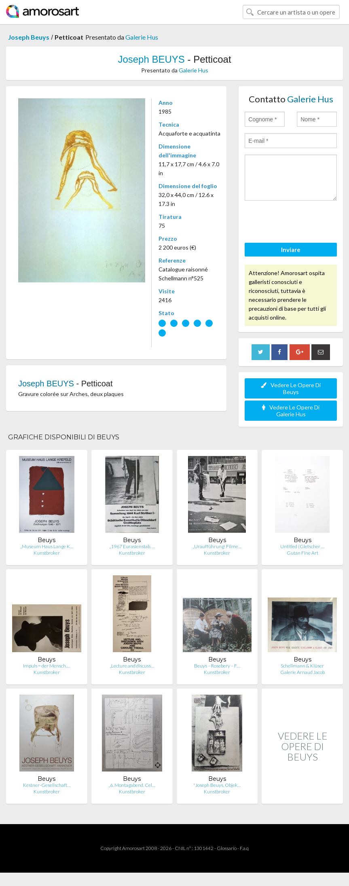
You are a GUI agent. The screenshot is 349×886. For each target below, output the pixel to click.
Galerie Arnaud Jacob (302, 672)
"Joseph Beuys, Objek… (217, 785)
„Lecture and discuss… (132, 666)
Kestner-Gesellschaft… (46, 785)
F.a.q (244, 848)
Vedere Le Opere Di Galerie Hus (290, 411)
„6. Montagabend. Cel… (131, 785)
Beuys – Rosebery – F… (217, 666)
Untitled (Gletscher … (302, 546)
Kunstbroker (47, 553)
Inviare (290, 249)
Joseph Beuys (28, 37)
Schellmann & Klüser (302, 666)
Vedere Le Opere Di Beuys (291, 388)
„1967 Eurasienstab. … (132, 546)
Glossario (227, 848)
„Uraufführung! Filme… (216, 546)
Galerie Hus (141, 37)
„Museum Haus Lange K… (46, 546)
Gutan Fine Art (302, 553)
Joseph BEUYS (151, 59)
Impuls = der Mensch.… (46, 666)
